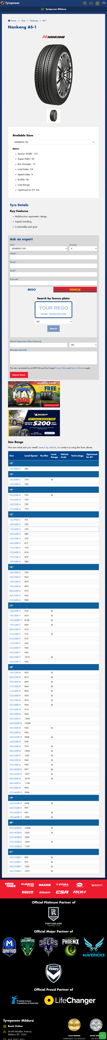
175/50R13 (15, 451)
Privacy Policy (60, 368)
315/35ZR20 (15, 814)
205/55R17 (15, 597)
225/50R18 (15, 681)
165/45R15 (15, 501)
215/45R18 (15, 663)
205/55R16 (15, 558)
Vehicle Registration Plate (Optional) (25, 341)
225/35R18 (15, 667)
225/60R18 (15, 686)
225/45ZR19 (15, 770)
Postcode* (14, 279)
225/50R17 (15, 620)
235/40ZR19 (15, 780)
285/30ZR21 (15, 834)
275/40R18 (15, 755)
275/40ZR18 (15, 760)
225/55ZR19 (15, 775)
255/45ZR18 (15, 741)
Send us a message (17, 1012)
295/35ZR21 (15, 838)
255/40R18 (15, 732)
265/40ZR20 (15, 800)
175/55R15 (15, 515)
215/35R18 (15, 654)
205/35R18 (15, 644)
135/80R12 (15, 436)
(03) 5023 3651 (16, 1007)
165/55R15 (15, 506)
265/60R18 (15, 750)
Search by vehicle (47, 414)
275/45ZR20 (15, 809)
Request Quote (18, 375)
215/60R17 (15, 615)
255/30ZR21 (15, 829)
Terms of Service (78, 368)
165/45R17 (15, 578)
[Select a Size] (53, 142)
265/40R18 (15, 746)
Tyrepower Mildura (53, 9)
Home (12, 20)
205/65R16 (15, 563)
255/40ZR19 (15, 784)
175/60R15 (15, 520)
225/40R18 (15, 672)
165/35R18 (15, 640)
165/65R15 (15, 510)
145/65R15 (15, 492)
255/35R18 (15, 727)
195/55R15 (15, 524)
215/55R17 (15, 610)
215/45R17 (15, 601)
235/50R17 (15, 629)
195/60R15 (15, 529)
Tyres (6, 1037)
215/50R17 (15, 606)
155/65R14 (15, 467)
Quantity (73, 245)
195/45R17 (15, 592)
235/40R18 (15, 695)
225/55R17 (15, 624)
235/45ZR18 (15, 704)
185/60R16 (15, 544)
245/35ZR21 (15, 824)
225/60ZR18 (15, 690)
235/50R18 (15, 709)
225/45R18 (15, 677)
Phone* (13, 262)
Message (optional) (18, 350)
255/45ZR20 (15, 795)
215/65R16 (15, 567)
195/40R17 (15, 583)
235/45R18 (15, 700)
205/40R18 (15, 649)
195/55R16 (15, 549)
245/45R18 (15, 718)
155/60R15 (15, 496)
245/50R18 (15, 723)
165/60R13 (15, 447)
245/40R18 (15, 713)
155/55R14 (15, 462)
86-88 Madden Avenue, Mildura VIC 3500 (20, 1001)
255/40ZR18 (15, 737)
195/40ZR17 (15, 587)
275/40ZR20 (15, 804)
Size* (12, 245)
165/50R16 (15, 540)
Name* (13, 253)
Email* (13, 270)
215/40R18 (15, 658)
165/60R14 (15, 476)
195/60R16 (15, 553)
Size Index (57, 1037)
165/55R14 (15, 472)
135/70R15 (15, 487)
